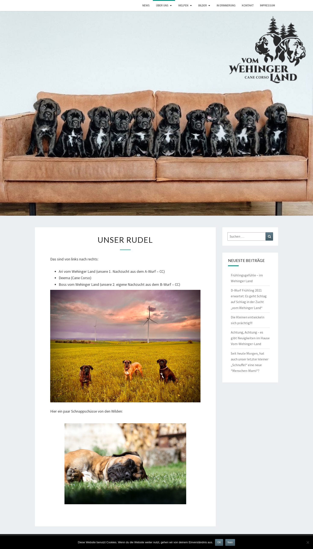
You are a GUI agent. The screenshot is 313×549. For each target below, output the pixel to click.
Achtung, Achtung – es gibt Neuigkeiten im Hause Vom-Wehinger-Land (250, 338)
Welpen (183, 5)
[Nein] (308, 542)
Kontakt (248, 5)
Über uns (162, 5)
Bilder (202, 5)
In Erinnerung (226, 5)
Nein (230, 542)
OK (219, 542)
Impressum (267, 5)
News (146, 5)
